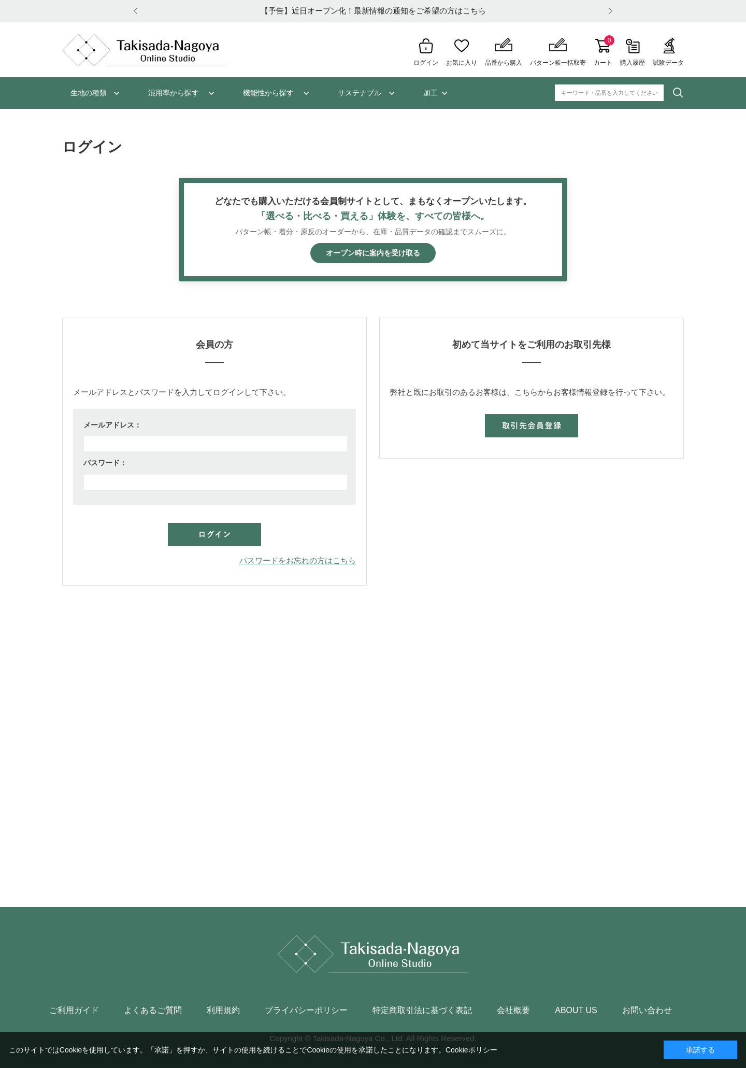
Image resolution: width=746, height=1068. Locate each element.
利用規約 (223, 1010)
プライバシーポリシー (306, 1010)
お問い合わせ (647, 1010)
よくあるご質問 (153, 1010)
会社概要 (513, 1010)
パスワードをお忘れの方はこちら (297, 560)
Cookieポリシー (471, 1050)
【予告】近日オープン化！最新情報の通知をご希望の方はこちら (373, 10)
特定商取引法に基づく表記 (422, 1010)
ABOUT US (576, 1010)
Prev (137, 11)
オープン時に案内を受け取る (373, 253)
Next (608, 11)
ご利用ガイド (74, 1010)
